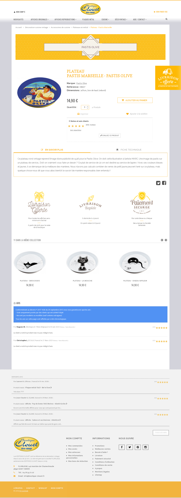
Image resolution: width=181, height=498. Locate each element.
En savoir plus (52, 149)
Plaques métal (88, 19)
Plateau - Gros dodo (30, 280)
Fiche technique (129, 149)
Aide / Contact (139, 19)
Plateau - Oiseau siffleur (135, 280)
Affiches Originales (39, 19)
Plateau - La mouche (82, 280)
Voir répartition (75, 130)
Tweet (158, 183)
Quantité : (72, 107)
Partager (164, 183)
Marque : (71, 83)
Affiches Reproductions (65, 19)
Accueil (19, 27)
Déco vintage (120, 19)
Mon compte (20, 12)
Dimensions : (74, 90)
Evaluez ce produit (109, 135)
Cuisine (105, 19)
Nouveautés (18, 19)
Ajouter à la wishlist (138, 114)
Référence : (73, 87)
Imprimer (84, 114)
